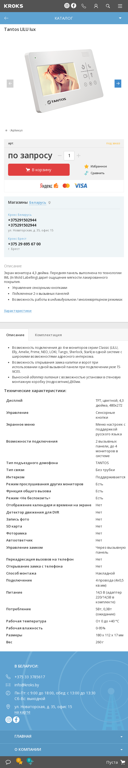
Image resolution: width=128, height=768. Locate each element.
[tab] (14, 335)
